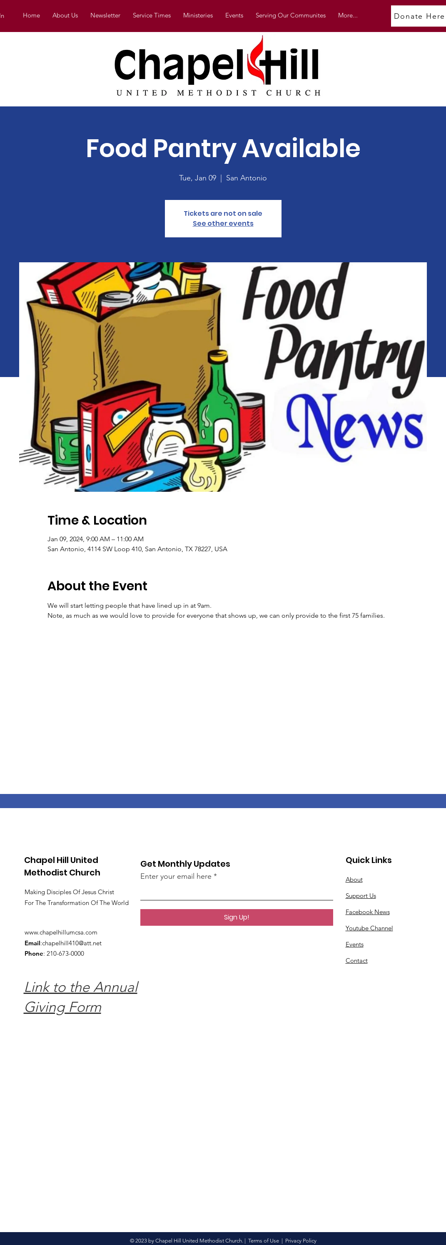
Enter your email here (176, 876)
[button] (198, 15)
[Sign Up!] (236, 917)
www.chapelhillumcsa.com (61, 932)
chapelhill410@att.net (72, 943)
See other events (223, 223)
